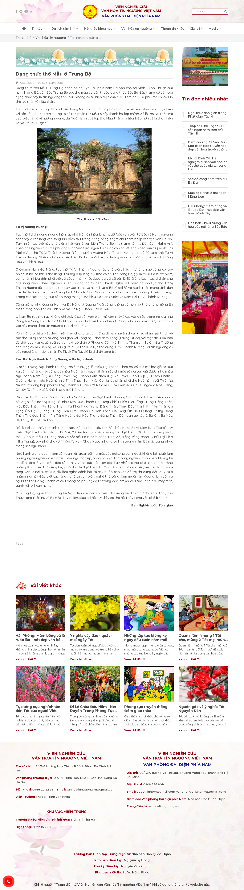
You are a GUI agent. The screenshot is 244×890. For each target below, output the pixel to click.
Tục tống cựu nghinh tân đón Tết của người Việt (38, 709)
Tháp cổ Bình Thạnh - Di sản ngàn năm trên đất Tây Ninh (206, 129)
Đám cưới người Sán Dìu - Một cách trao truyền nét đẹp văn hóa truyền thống (208, 145)
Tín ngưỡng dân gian (86, 38)
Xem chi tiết (26, 659)
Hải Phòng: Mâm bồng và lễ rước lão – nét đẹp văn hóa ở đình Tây (207, 209)
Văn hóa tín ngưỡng (50, 38)
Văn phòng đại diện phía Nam (177, 764)
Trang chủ (23, 38)
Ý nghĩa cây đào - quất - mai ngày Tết (91, 638)
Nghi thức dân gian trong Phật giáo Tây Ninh (207, 114)
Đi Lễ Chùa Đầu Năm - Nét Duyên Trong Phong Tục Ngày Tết (93, 711)
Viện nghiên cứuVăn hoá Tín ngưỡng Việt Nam (66, 755)
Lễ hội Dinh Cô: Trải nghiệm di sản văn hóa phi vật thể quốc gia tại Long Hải (208, 164)
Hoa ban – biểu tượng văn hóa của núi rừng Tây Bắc (207, 224)
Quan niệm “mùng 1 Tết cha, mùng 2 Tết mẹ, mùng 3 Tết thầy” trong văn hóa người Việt (203, 642)
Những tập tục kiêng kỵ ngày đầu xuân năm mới (145, 638)
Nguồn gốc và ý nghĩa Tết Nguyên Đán (202, 709)
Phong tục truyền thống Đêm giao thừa (146, 709)
